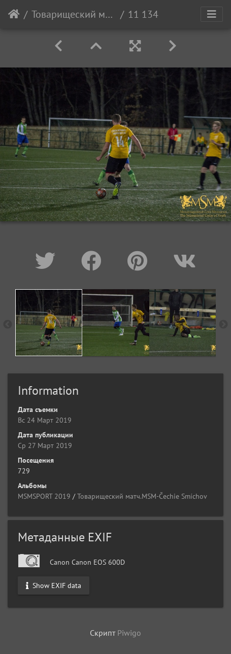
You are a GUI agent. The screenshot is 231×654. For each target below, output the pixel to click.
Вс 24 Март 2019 (45, 420)
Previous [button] (8, 325)
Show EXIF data (53, 585)
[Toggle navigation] (212, 14)
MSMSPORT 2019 (44, 496)
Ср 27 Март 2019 (45, 445)
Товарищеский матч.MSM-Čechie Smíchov (73, 14)
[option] (48, 322)
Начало (14, 14)
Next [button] (223, 325)
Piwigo (129, 633)
